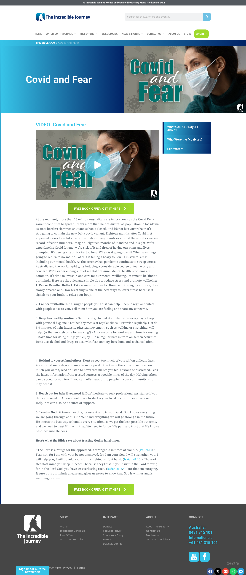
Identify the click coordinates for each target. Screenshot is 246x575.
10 (150, 450)
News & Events (132, 34)
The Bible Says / (46, 42)
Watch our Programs (61, 34)
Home (38, 33)
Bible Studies (110, 33)
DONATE (201, 34)
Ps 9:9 (144, 450)
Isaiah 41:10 (132, 459)
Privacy (67, 568)
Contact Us (155, 34)
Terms (80, 568)
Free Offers (88, 34)
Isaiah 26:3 (114, 469)
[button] (98, 165)
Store (187, 33)
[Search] (207, 17)
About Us (174, 33)
